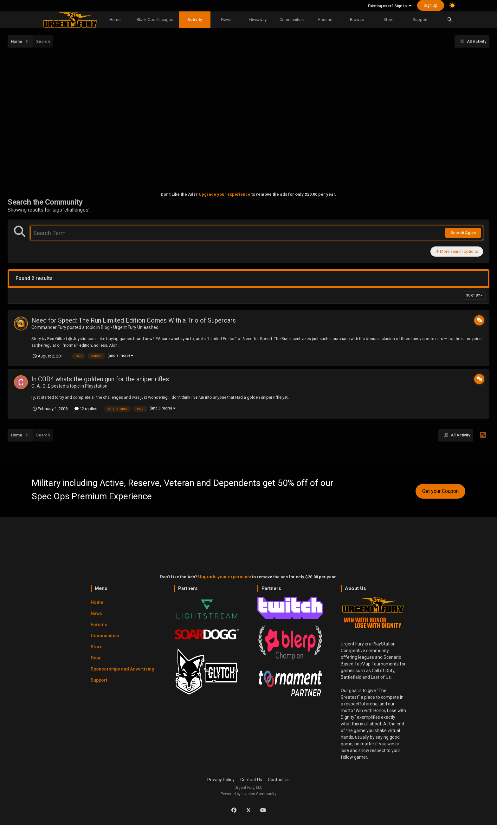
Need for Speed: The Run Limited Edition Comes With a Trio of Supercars (133, 320)
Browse (357, 19)
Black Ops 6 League (155, 19)
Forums (325, 19)
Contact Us (251, 779)
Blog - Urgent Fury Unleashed (129, 327)
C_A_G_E (40, 386)
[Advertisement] (248, 101)
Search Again (463, 232)
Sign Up (430, 5)
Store (388, 19)
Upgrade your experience (224, 194)
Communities (292, 19)
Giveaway (258, 19)
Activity (194, 19)
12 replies (85, 408)
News (226, 19)
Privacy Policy (221, 779)
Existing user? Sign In (389, 6)
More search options (457, 251)
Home (114, 19)
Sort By (474, 295)
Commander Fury (48, 327)
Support (420, 19)
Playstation (96, 386)
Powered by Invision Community (248, 794)
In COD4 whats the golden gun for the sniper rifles (100, 379)
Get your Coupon (440, 491)
